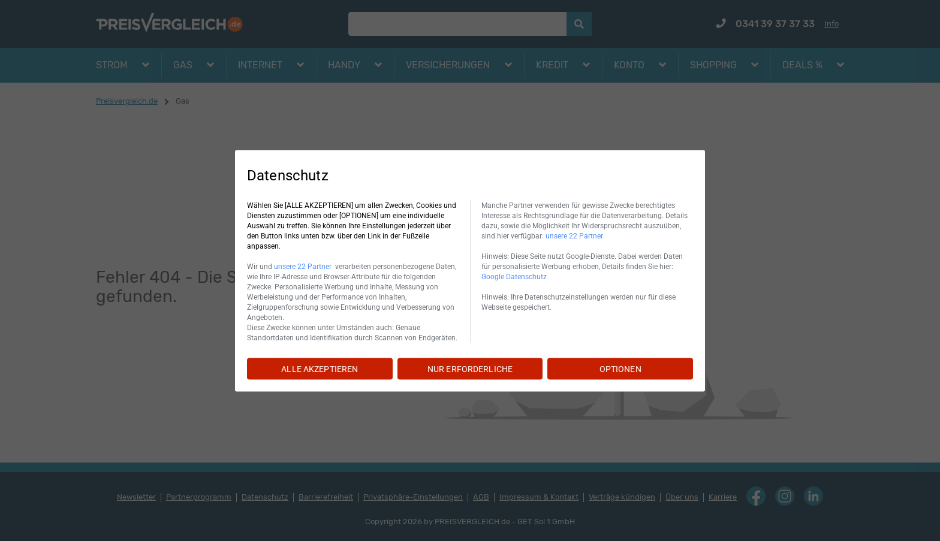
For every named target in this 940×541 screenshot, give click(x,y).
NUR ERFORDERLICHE (470, 368)
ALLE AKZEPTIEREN (319, 368)
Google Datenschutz (514, 276)
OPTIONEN (620, 368)
